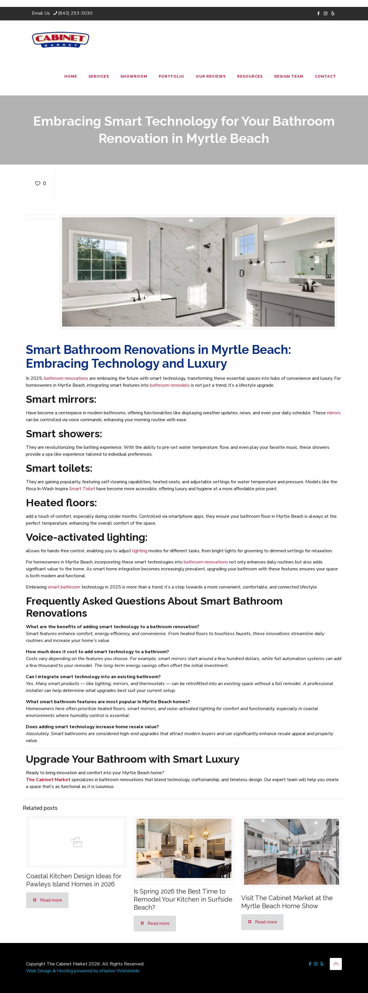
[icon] (333, 13)
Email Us (41, 13)
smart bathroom (64, 587)
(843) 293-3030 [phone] (75, 13)
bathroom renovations (66, 378)
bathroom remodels (170, 385)
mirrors (334, 413)
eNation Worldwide (119, 971)
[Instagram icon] (325, 13)
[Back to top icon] (336, 964)
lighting (139, 551)
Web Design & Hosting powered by (62, 971)
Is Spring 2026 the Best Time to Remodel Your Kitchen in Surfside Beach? (183, 899)
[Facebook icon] (318, 13)
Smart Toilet (82, 489)
